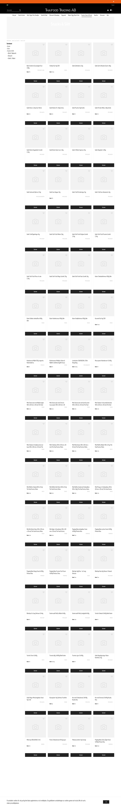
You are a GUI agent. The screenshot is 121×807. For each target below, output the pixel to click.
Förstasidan (9, 40)
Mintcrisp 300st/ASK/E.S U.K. (34, 740)
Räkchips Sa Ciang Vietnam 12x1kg (35, 613)
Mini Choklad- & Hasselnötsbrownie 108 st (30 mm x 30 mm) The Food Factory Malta (103, 405)
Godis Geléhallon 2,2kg (77, 66)
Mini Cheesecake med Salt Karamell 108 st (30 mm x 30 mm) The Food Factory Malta (80, 405)
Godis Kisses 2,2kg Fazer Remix (34, 108)
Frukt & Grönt (21, 15)
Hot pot (14, 15)
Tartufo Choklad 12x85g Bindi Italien (103, 613)
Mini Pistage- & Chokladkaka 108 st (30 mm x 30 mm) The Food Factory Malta (103, 489)
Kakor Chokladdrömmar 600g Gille (103, 276)
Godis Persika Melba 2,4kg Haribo (103, 108)
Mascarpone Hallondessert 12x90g (103, 360)
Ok (106, 802)
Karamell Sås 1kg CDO (100, 318)
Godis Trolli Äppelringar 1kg (33, 234)
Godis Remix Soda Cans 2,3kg (56, 150)
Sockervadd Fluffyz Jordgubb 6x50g (80, 613)
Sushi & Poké (44, 15)
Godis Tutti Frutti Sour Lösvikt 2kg (80, 276)
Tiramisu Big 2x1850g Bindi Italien (57, 655)
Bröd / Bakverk (12, 53)
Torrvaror (102, 15)
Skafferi (96, 15)
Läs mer (35, 81)
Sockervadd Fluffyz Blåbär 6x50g (57, 613)
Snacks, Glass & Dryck (86, 15)
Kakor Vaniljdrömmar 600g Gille (79, 318)
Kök (108, 15)
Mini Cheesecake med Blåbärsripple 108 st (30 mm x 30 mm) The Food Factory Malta (35, 405)
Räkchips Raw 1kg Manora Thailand (103, 571)
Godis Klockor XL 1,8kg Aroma (56, 108)
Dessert (10, 56)
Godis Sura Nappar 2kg (54, 192)
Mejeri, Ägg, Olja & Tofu (73, 15)
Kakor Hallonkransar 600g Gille (56, 318)
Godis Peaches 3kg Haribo (78, 108)
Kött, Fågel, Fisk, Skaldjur (33, 15)
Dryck (8, 46)
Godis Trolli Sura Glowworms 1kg (102, 192)
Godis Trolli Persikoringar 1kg (79, 192)
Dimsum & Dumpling (54, 15)
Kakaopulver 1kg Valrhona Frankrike (58, 697)
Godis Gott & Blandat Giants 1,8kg (103, 66)
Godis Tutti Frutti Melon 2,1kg (56, 234)
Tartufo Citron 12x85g (32, 655)
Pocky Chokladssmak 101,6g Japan (57, 740)
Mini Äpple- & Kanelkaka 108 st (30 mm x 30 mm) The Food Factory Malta (57, 531)
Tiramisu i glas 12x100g (77, 655)
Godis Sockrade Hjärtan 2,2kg (34, 192)
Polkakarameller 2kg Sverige (79, 740)
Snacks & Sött (23, 40)
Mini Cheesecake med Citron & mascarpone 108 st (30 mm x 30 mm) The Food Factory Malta (57, 405)
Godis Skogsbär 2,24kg (100, 150)
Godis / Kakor (11, 58)
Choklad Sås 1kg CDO (54, 66)
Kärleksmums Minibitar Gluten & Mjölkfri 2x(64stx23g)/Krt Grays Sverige (57, 363)
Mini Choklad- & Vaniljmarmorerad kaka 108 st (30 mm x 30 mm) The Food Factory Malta (35, 447)
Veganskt (63, 15)
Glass (8, 48)
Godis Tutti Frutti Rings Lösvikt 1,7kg (58, 276)
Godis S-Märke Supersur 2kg (79, 150)
